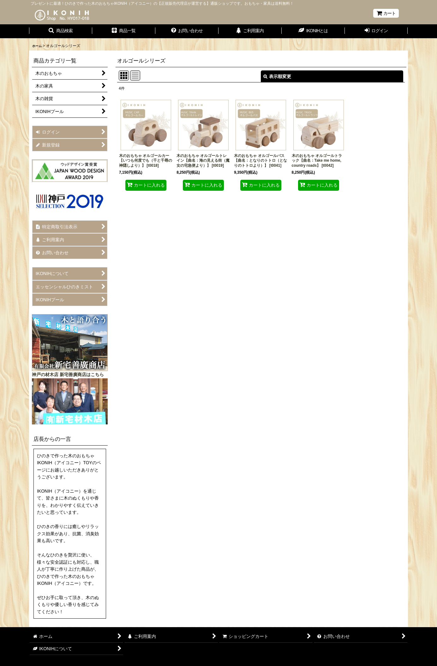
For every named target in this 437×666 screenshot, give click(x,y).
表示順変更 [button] (277, 76)
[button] (60, 31)
